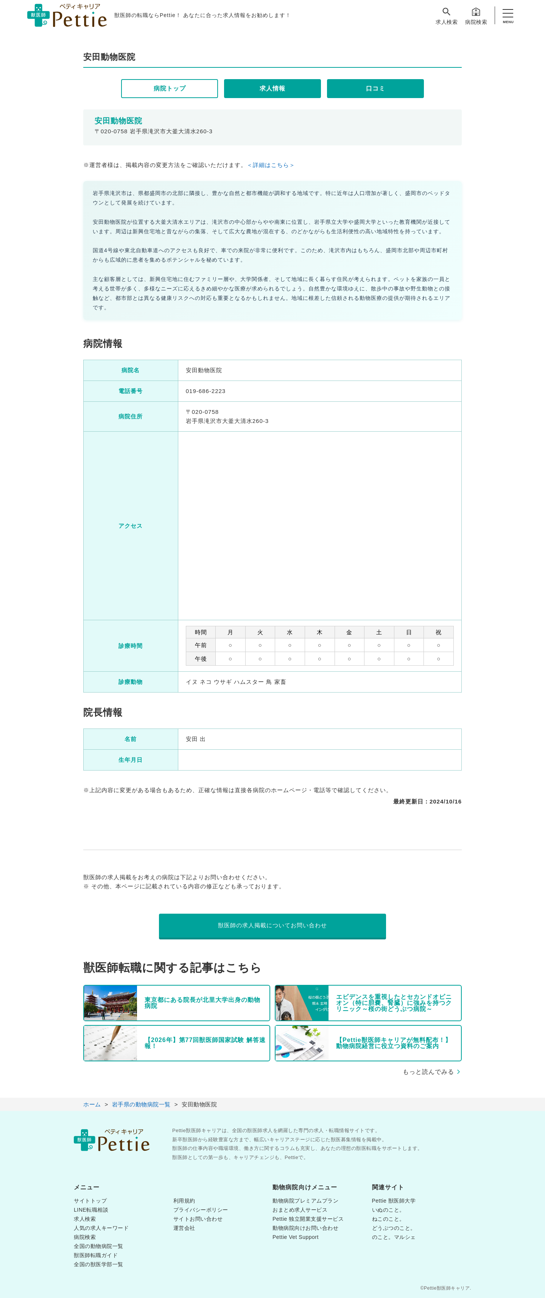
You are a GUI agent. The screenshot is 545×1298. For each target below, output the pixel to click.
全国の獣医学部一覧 (98, 1264)
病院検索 (476, 15)
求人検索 (447, 15)
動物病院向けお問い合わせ (305, 1228)
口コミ (375, 88)
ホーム (92, 1104)
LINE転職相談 (91, 1210)
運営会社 (184, 1228)
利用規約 (184, 1201)
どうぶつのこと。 (394, 1228)
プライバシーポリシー (200, 1210)
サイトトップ (90, 1201)
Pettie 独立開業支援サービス (308, 1219)
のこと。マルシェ (394, 1237)
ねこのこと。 (388, 1219)
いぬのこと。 (388, 1210)
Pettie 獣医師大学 (394, 1201)
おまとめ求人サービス (299, 1210)
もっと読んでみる (428, 1072)
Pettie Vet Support (295, 1237)
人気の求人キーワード (101, 1228)
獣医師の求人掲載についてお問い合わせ (272, 925)
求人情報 (272, 88)
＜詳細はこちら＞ (271, 165)
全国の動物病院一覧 (98, 1246)
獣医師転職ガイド (96, 1255)
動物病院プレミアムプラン (305, 1201)
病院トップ (170, 88)
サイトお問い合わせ (198, 1219)
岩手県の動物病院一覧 (141, 1104)
